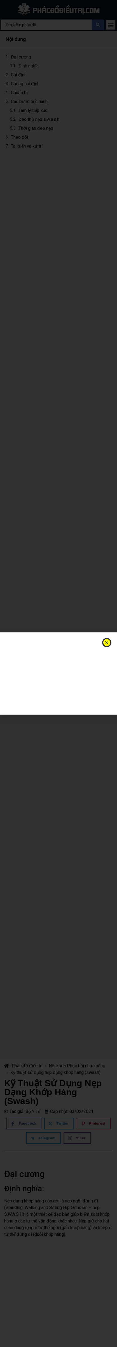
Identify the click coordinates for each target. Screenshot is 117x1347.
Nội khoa (57, 1065)
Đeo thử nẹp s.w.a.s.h (38, 119)
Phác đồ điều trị (23, 1065)
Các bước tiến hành (29, 101)
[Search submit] (98, 25)
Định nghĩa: (28, 66)
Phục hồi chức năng (86, 1065)
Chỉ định (19, 74)
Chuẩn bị (20, 92)
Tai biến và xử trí (27, 146)
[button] (111, 25)
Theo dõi (19, 137)
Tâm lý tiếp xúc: (33, 110)
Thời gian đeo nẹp (35, 128)
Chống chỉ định (25, 83)
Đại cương (21, 57)
